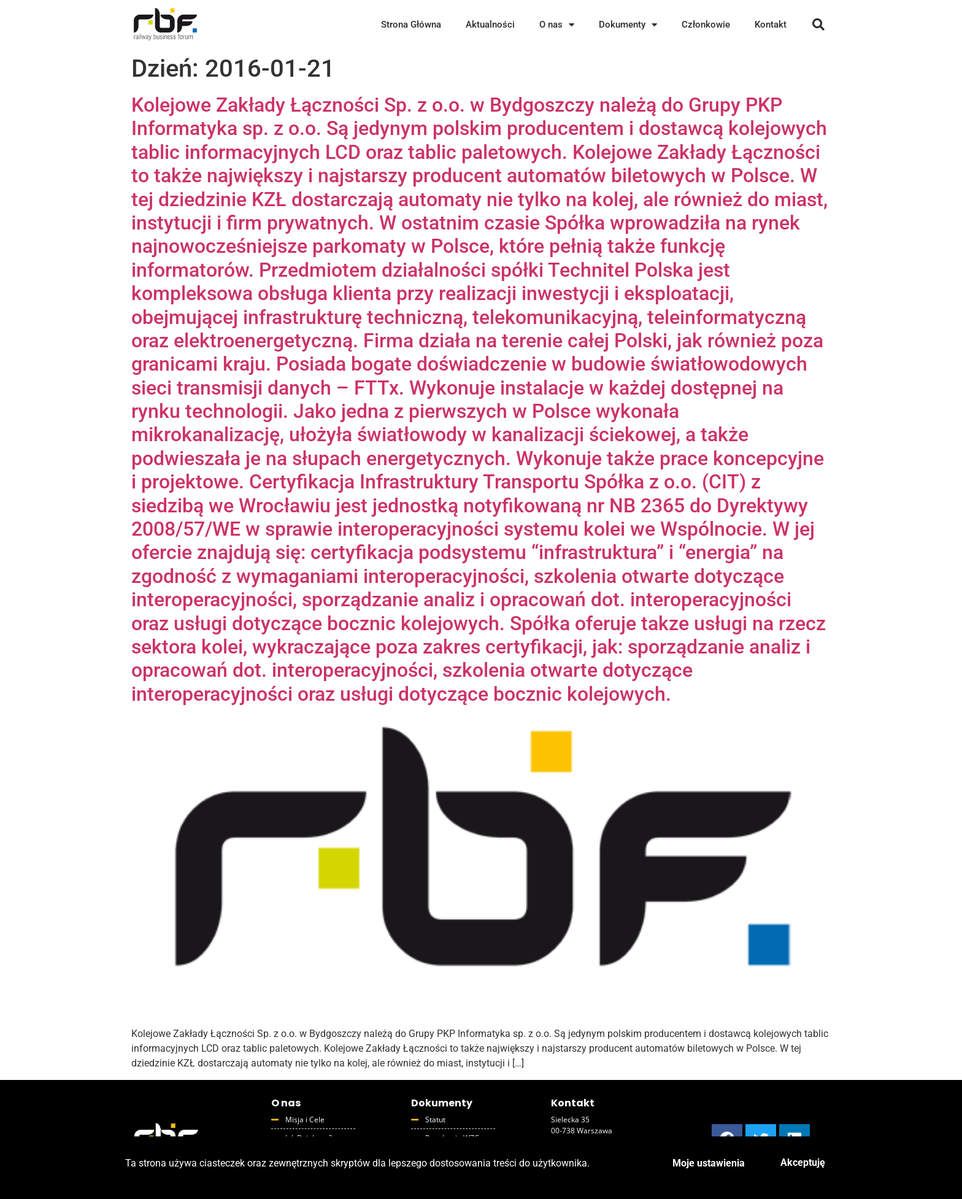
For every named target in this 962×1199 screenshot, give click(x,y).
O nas (556, 25)
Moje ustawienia (708, 1163)
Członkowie (706, 24)
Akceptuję (802, 1162)
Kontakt (771, 24)
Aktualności (490, 24)
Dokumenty (628, 25)
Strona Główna (411, 24)
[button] (818, 24)
